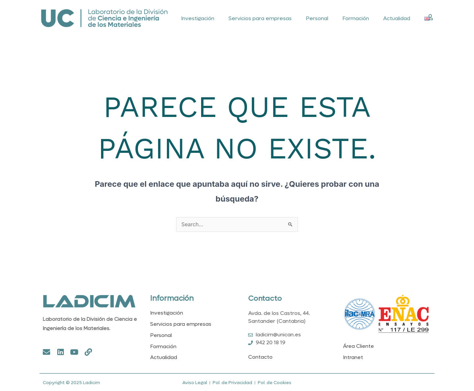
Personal (317, 18)
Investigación (197, 18)
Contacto (265, 298)
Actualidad (396, 18)
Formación (355, 18)
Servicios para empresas (260, 18)
